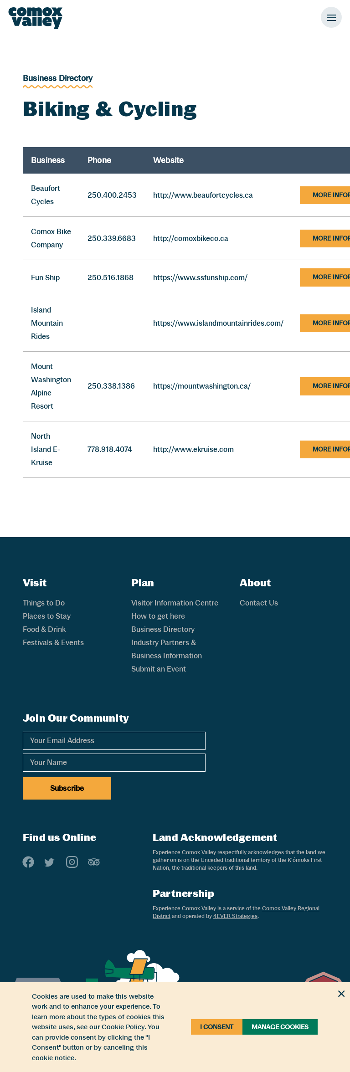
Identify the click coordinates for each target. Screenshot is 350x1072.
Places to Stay (47, 616)
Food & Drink (44, 629)
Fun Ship (45, 277)
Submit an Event (158, 669)
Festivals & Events (53, 642)
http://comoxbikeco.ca (190, 238)
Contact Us (259, 603)
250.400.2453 (112, 195)
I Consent (216, 1027)
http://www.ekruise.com (193, 449)
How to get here (158, 616)
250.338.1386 (111, 386)
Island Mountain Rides (47, 323)
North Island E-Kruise (45, 449)
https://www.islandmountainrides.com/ (218, 323)
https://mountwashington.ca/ (202, 386)
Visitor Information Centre (174, 603)
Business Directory (58, 78)
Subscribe (67, 788)
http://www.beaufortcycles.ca (203, 195)
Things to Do (44, 603)
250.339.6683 (112, 238)
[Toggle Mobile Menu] (331, 17)
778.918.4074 (110, 449)
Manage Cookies (280, 1027)
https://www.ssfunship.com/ (200, 277)
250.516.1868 (111, 277)
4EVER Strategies (235, 916)
